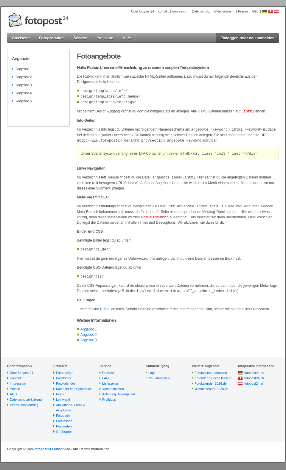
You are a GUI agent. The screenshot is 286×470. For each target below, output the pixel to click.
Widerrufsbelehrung (24, 401)
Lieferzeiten (110, 380)
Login (152, 369)
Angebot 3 (23, 85)
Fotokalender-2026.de (211, 380)
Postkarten (64, 422)
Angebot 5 (23, 101)
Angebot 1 (23, 69)
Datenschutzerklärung (26, 396)
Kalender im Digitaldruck (73, 385)
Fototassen (64, 417)
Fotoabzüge (64, 369)
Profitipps (109, 396)
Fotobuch (63, 412)
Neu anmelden (159, 374)
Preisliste (109, 369)
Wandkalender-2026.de (212, 385)
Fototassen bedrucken (211, 369)
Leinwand (63, 396)
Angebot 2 (23, 77)
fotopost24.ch (254, 374)
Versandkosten (113, 385)
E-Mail (105, 305)
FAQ (105, 374)
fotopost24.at (253, 380)
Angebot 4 (23, 93)
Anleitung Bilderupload (118, 390)
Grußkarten (64, 428)
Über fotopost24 (142, 11)
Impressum (180, 11)
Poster (61, 390)
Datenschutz (201, 11)
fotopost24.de (254, 369)
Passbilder (63, 374)
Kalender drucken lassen (213, 374)
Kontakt (163, 11)
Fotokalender (65, 380)
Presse (243, 11)
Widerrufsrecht (224, 11)
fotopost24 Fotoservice (52, 445)
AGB (255, 11)
